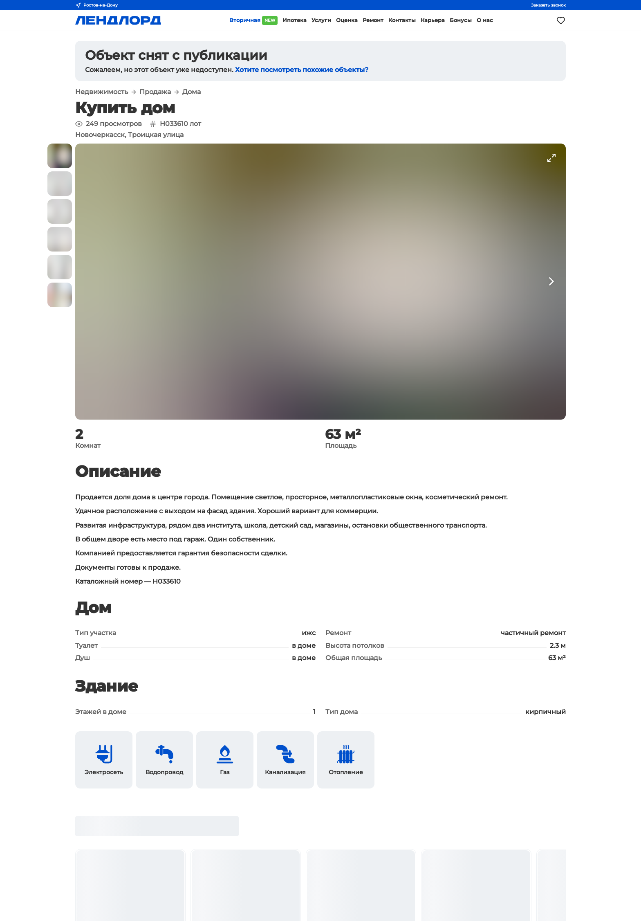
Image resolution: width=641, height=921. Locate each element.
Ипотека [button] (294, 20)
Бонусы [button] (461, 20)
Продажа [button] (155, 92)
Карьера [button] (433, 20)
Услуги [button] (321, 20)
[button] (59, 156)
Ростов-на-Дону (96, 5)
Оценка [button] (347, 20)
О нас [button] (485, 20)
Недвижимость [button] (101, 92)
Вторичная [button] (253, 20)
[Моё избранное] (561, 20)
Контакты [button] (402, 20)
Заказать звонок (548, 5)
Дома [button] (191, 92)
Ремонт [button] (373, 20)
